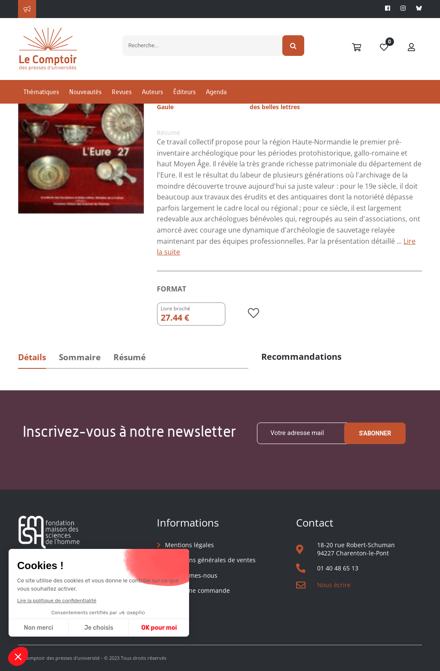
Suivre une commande (197, 590)
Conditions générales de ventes (210, 560)
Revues (121, 91)
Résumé (129, 357)
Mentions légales (189, 545)
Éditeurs (184, 91)
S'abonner (375, 433)
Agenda (216, 91)
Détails (32, 357)
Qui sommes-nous (191, 575)
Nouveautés (85, 91)
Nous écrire (334, 585)
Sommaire (80, 357)
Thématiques (41, 91)
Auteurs (152, 91)
